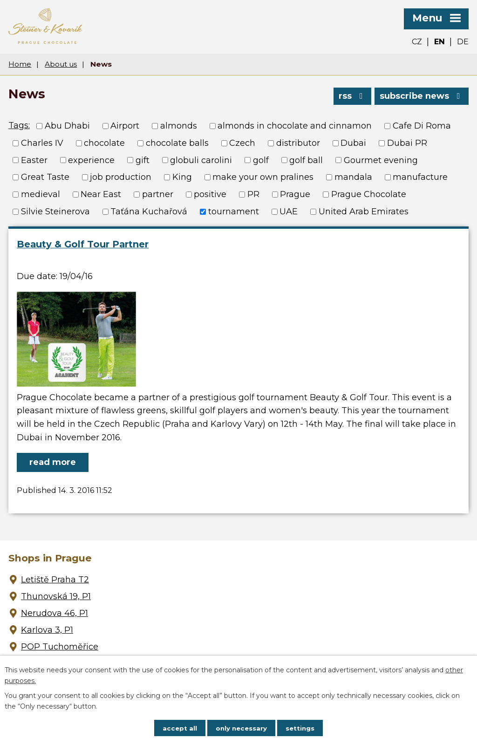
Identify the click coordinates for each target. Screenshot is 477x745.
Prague (295, 194)
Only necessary (241, 728)
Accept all (178, 728)
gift (143, 160)
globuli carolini (201, 160)
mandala (353, 177)
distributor (298, 143)
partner (157, 194)
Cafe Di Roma (422, 126)
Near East (101, 194)
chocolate (104, 143)
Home (19, 64)
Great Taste (45, 177)
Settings (301, 728)
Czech (242, 143)
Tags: (19, 125)
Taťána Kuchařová (148, 211)
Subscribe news (422, 95)
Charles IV (42, 143)
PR (253, 194)
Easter (34, 160)
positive (210, 194)
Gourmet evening (381, 160)
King (182, 177)
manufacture (420, 177)
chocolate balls (177, 143)
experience (91, 160)
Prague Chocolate (368, 194)
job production (120, 177)
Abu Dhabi (67, 126)
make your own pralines (262, 177)
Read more (52, 462)
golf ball (306, 160)
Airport (124, 126)
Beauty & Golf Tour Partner (83, 244)
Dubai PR (407, 143)
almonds (178, 126)
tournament (233, 211)
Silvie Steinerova (55, 211)
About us (61, 64)
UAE (288, 211)
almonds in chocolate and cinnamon (295, 126)
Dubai (353, 143)
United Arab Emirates (364, 211)
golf (261, 160)
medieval (40, 194)
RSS (352, 95)
